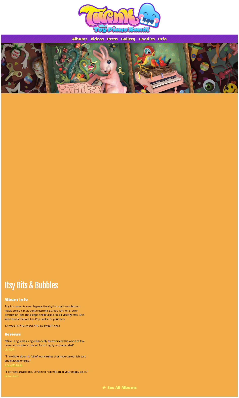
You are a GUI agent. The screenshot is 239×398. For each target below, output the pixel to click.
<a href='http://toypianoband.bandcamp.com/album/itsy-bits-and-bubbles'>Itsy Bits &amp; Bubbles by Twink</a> (74, 183)
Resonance (11, 376)
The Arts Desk (13, 365)
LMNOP (9, 349)
